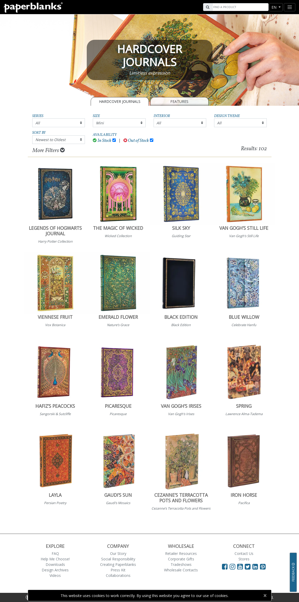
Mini (100, 122)
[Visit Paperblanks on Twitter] (248, 566)
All (37, 122)
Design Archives (55, 569)
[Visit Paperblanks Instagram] (232, 566)
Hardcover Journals (119, 101)
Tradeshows (181, 564)
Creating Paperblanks (118, 564)
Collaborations (118, 575)
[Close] (265, 595)
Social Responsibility (118, 558)
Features (179, 101)
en (274, 7)
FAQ (55, 553)
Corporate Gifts (181, 558)
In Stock (102, 141)
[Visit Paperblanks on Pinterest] (263, 566)
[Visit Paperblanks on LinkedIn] (256, 566)
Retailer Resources (181, 553)
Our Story (118, 553)
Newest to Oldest (50, 139)
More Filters (48, 150)
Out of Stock (136, 141)
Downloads (55, 564)
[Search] (240, 7)
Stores (243, 558)
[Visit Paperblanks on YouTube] (241, 566)
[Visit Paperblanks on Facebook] (225, 566)
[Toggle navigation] (289, 7)
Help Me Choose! (55, 558)
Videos (55, 575)
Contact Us (244, 553)
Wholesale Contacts (181, 569)
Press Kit (118, 569)
